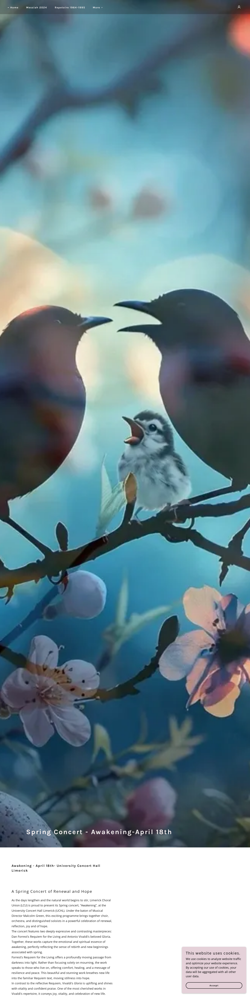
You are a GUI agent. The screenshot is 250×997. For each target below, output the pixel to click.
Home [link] (14, 7)
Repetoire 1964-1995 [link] (70, 7)
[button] (96, 7)
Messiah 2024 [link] (36, 7)
